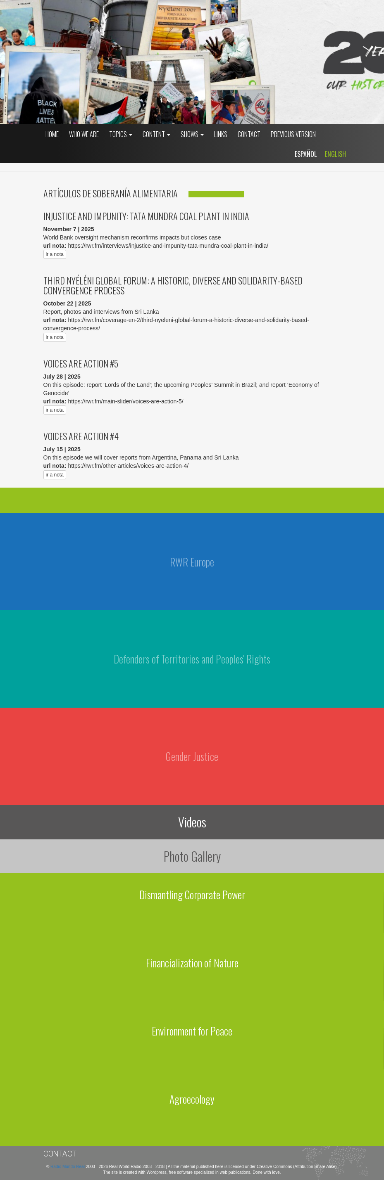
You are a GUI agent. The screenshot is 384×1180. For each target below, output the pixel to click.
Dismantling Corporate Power (192, 894)
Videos (192, 822)
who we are (84, 134)
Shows (192, 134)
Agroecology (192, 1099)
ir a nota (55, 254)
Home (52, 134)
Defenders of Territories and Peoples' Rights (192, 658)
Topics (120, 134)
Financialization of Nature (192, 962)
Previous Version (293, 134)
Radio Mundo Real (68, 1166)
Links (220, 134)
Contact (249, 134)
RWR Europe (192, 561)
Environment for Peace (192, 1030)
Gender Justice (192, 756)
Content (156, 134)
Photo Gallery (192, 856)
